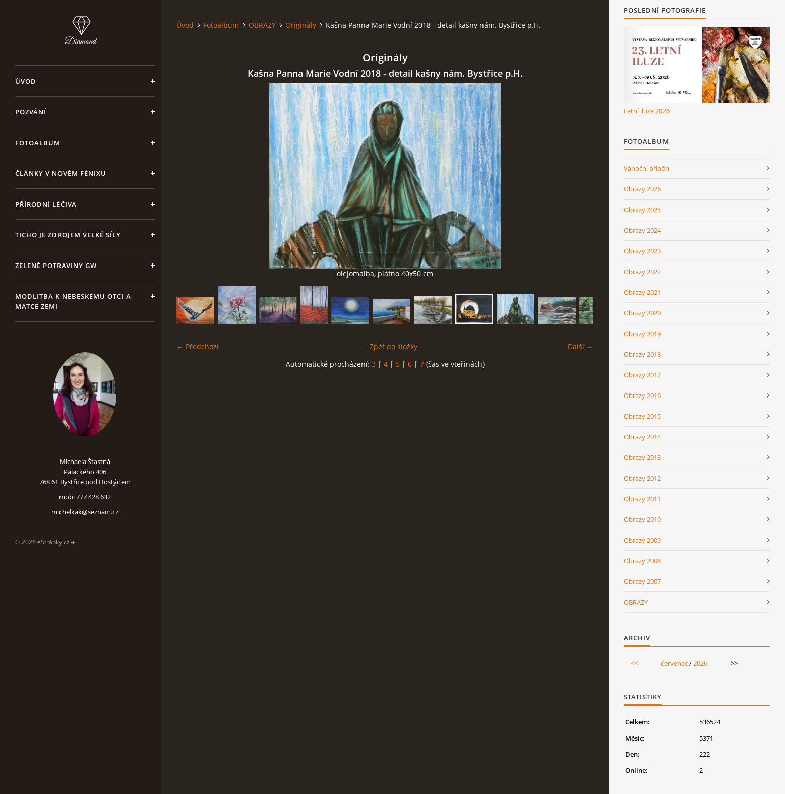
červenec (674, 663)
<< (634, 663)
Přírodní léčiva (46, 204)
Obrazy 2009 (642, 540)
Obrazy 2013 (642, 457)
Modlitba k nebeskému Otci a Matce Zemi (73, 301)
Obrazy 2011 (642, 498)
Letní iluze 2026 (647, 110)
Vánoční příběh (646, 168)
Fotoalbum (38, 142)
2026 (700, 663)
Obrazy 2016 (642, 395)
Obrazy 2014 (642, 436)
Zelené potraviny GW (56, 265)
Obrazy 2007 (642, 581)
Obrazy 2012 (642, 478)
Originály (300, 25)
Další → (580, 346)
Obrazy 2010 (642, 519)
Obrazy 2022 (642, 271)
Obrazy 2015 (642, 416)
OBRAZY (262, 25)
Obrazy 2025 (642, 209)
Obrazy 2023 (642, 250)
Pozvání (30, 111)
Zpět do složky (393, 346)
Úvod (25, 81)
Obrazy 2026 (642, 188)
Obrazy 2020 (642, 312)
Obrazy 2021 (642, 292)
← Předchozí (197, 346)
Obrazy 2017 (642, 374)
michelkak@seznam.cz (84, 511)
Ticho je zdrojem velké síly (68, 234)
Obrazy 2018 (642, 354)
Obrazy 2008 (642, 560)
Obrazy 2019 (642, 333)
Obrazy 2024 (642, 230)
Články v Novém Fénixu (60, 173)
